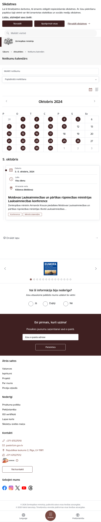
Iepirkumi (7, 373)
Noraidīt (17, 23)
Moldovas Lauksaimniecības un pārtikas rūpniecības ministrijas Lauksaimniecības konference (49, 199)
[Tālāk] (96, 268)
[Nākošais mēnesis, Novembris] (94, 101)
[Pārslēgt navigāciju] (50, 515)
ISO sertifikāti (9, 414)
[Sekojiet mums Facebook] (4, 488)
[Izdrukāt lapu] (50, 238)
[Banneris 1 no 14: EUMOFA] (50, 268)
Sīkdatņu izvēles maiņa (13, 424)
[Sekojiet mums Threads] (30, 488)
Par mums (7, 383)
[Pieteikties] (50, 347)
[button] (23, 119)
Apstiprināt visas (49, 23)
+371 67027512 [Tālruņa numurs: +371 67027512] (13, 455)
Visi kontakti (17, 469)
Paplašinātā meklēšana (15, 79)
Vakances (7, 368)
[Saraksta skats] (97, 89)
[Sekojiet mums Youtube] (24, 488)
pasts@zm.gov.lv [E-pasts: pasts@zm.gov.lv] (14, 445)
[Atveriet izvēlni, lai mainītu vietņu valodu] (23, 516)
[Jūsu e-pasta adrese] (50, 337)
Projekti (6, 378)
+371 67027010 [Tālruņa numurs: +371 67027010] (14, 440)
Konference (15, 214)
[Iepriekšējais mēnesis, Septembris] (6, 101)
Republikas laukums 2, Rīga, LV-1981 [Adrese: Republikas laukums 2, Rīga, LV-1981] (25, 450)
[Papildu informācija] (17, 460)
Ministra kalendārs (32, 214)
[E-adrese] (8, 460)
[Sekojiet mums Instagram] (11, 488)
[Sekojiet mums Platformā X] (17, 488)
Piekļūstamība (9, 409)
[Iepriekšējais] (5, 268)
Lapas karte (8, 419)
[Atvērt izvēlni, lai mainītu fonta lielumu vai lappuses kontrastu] (77, 516)
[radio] (32, 303)
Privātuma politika (11, 404)
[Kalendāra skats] (90, 89)
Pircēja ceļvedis (9, 388)
